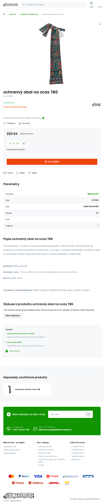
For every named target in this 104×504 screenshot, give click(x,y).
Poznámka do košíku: (16, 149)
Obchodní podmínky (46, 450)
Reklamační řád (44, 453)
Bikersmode (93, 193)
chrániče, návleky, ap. (29, 14)
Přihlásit (88, 414)
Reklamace (76, 459)
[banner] (10, 5)
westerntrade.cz (78, 453)
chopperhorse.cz (78, 446)
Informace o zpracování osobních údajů (51, 460)
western (12, 14)
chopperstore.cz (78, 450)
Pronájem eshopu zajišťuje (80, 499)
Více (40, 118)
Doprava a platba (45, 446)
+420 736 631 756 (20, 429)
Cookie (41, 465)
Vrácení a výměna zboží (47, 456)
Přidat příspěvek (13, 316)
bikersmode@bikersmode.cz (55, 429)
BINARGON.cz (96, 499)
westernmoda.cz (78, 456)
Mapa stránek (15, 500)
